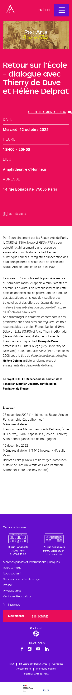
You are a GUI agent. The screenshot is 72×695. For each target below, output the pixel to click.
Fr (40, 10)
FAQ (11, 663)
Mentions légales (46, 668)
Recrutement (12, 567)
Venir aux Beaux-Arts (17, 596)
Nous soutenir (12, 573)
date (8, 119)
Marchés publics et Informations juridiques (31, 562)
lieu (7, 159)
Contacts (57, 663)
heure (9, 139)
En (47, 10)
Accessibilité (24, 668)
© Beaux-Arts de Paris (36, 673)
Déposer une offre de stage (21, 579)
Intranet (14, 604)
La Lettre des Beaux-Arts (33, 663)
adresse (11, 179)
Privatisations (12, 590)
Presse (7, 585)
